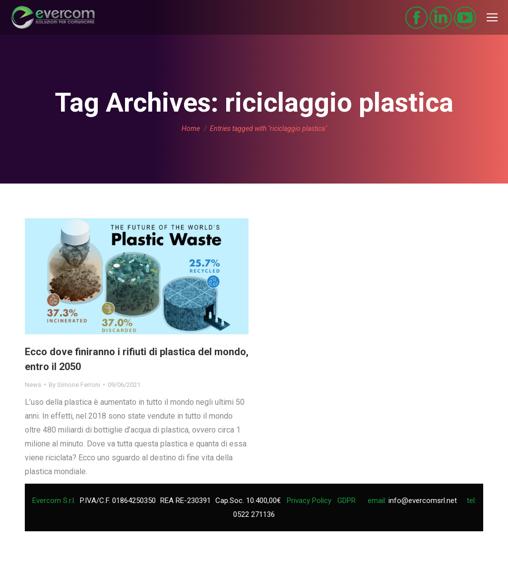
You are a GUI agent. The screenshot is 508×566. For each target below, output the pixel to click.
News (33, 384)
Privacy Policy (309, 500)
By (74, 384)
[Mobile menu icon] (492, 17)
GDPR (346, 500)
